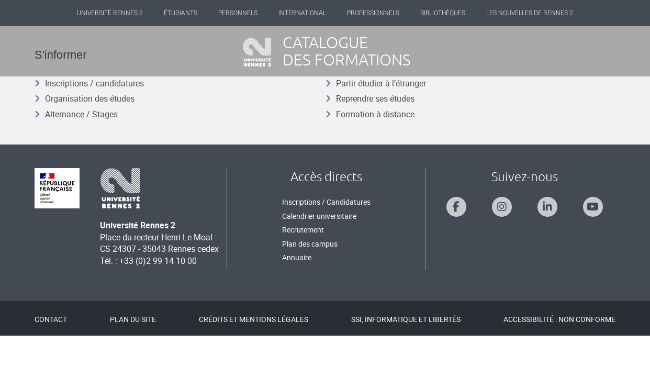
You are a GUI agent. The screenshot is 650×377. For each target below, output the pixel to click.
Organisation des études (85, 98)
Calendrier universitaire (319, 216)
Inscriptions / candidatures (89, 83)
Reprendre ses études (370, 98)
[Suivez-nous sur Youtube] (593, 207)
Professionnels (373, 13)
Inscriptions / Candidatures (326, 202)
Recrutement (303, 230)
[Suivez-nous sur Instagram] (502, 207)
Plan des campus (310, 244)
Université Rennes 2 (110, 13)
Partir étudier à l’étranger (376, 83)
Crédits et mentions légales (253, 319)
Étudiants (180, 13)
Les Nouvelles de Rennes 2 (529, 13)
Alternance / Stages (76, 114)
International (302, 13)
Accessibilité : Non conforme (559, 319)
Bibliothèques (442, 13)
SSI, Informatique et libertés (406, 319)
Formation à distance (370, 114)
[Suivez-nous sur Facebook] (456, 207)
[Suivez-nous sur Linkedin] (547, 207)
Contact (51, 319)
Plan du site (133, 319)
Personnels (237, 13)
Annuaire (296, 257)
